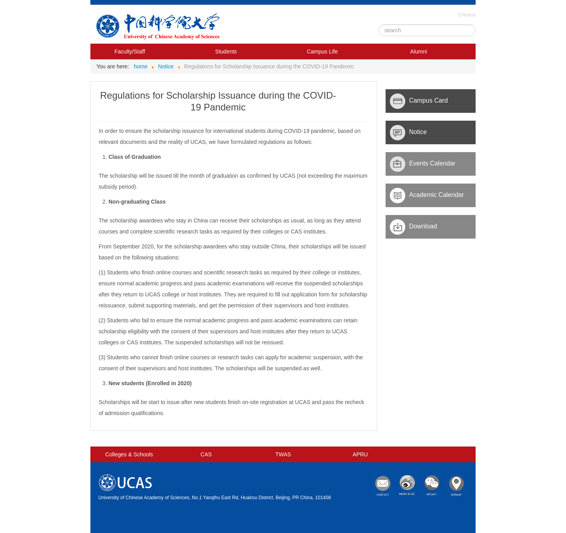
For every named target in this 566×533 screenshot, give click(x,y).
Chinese (467, 15)
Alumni (418, 51)
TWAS (283, 454)
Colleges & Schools (129, 454)
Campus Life (322, 51)
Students (226, 51)
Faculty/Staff (129, 51)
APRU (360, 454)
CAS (206, 454)
